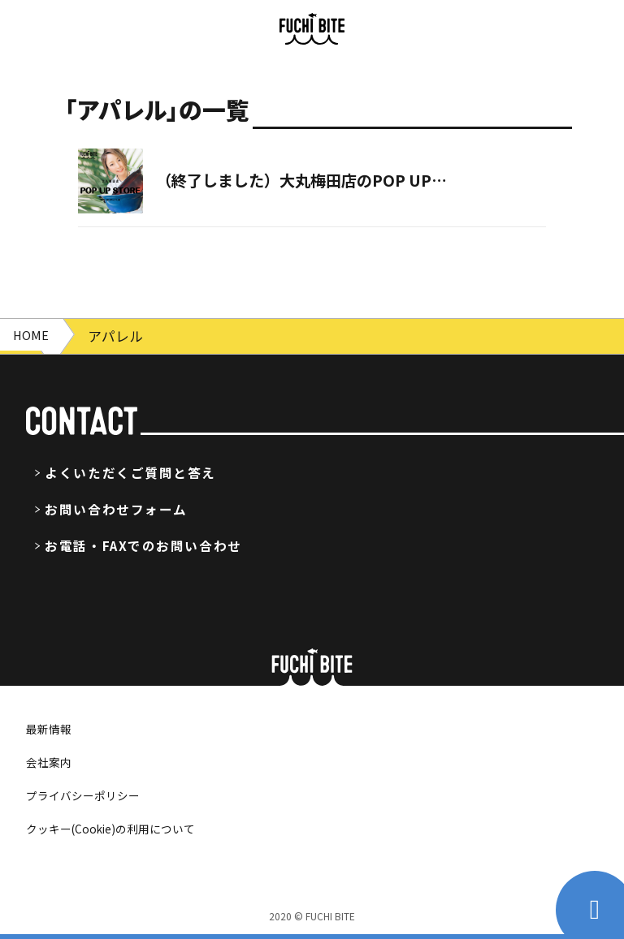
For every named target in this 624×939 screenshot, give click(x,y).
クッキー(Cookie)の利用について (123, 828)
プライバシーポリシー (91, 794)
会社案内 (52, 761)
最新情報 (52, 728)
